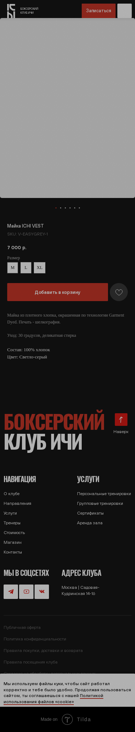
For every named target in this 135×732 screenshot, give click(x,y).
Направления (17, 503)
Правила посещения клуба (31, 662)
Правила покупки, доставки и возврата (43, 650)
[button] (124, 11)
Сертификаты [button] (90, 513)
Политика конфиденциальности (35, 638)
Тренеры (12, 522)
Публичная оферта (22, 627)
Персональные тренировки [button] (104, 493)
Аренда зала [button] (90, 522)
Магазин (13, 542)
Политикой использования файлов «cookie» (53, 698)
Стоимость (14, 532)
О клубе (11, 493)
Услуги (10, 513)
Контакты (13, 552)
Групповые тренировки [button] (100, 503)
